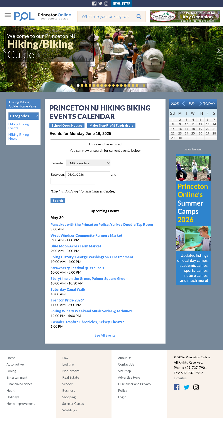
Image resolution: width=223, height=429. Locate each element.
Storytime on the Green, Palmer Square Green (89, 278)
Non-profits (70, 371)
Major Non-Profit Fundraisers (111, 125)
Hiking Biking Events (18, 126)
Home (11, 358)
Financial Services (19, 384)
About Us (124, 358)
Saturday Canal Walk (68, 289)
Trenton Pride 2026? (67, 300)
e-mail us (180, 378)
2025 (175, 103)
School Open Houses (67, 125)
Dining (11, 371)
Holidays (13, 397)
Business (68, 390)
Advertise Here (129, 377)
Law (65, 358)
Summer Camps (73, 403)
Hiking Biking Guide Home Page (22, 104)
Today (209, 103)
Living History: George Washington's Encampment (92, 257)
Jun (192, 103)
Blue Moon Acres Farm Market (76, 246)
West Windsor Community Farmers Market (87, 235)
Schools (68, 384)
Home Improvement (21, 403)
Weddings (69, 410)
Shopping (69, 397)
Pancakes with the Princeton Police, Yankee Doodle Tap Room (102, 224)
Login (122, 397)
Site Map (124, 371)
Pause (143, 85)
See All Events (105, 335)
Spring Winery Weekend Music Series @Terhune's (92, 311)
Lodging (68, 364)
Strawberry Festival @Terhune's (77, 268)
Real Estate (70, 377)
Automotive (15, 364)
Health (11, 390)
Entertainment (17, 377)
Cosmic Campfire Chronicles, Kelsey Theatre (88, 322)
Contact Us (126, 364)
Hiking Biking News (18, 136)
